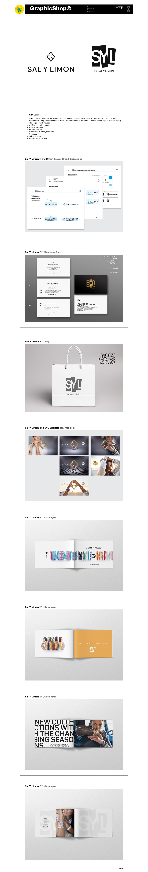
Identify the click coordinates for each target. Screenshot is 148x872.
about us (89, 7)
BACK (121, 868)
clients (89, 10)
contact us (90, 11)
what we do (90, 8)
